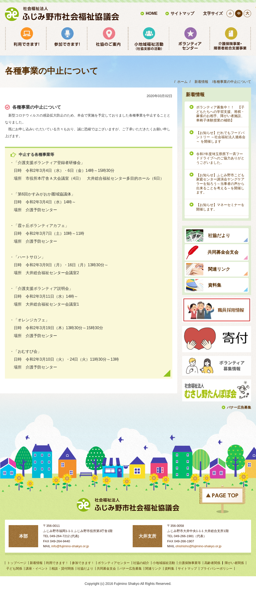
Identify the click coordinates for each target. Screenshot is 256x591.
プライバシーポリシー (216, 568)
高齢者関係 (212, 562)
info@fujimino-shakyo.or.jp (70, 546)
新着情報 (201, 82)
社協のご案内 (107, 38)
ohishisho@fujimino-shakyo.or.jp (199, 546)
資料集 (169, 568)
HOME (152, 13)
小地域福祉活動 (164, 562)
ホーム (182, 82)
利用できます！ (25, 38)
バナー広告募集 (239, 407)
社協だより (85, 568)
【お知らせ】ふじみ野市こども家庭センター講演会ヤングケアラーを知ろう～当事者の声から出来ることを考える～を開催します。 (220, 183)
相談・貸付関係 (62, 568)
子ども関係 (14, 568)
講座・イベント (37, 568)
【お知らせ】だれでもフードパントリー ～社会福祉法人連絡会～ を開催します (220, 137)
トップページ (16, 562)
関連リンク (153, 568)
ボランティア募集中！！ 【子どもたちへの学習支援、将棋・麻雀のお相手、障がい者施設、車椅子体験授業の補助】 (220, 113)
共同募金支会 (106, 568)
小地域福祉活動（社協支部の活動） (148, 38)
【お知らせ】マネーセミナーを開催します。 (220, 207)
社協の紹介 (141, 562)
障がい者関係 (234, 562)
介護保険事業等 (230, 38)
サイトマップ (182, 13)
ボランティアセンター (189, 38)
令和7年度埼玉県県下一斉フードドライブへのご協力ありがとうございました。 (220, 158)
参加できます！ (66, 38)
